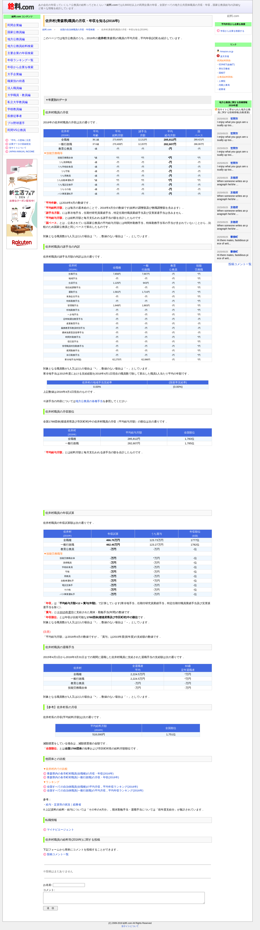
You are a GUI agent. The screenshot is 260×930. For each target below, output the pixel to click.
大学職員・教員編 (19, 95)
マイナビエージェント (60, 829)
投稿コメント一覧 (58, 854)
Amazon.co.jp (226, 51)
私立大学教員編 (17, 102)
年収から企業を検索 (20, 67)
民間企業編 (14, 25)
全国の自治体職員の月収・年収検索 (77, 29)
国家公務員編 (16, 32)
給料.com (46, 29)
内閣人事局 (224, 85)
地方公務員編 (16, 39)
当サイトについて (17, 148)
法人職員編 (14, 88)
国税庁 (222, 73)
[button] (127, 100)
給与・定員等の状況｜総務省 (63, 804)
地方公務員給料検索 (20, 46)
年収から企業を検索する (232, 31)
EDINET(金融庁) (227, 64)
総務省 (222, 89)
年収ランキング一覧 (20, 60)
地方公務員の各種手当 (89, 401)
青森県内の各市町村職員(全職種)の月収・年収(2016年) (80, 773)
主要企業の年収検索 (20, 53)
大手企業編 (14, 74)
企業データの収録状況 (20, 144)
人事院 (222, 81)
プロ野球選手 (16, 123)
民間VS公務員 (16, 130)
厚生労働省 (224, 68)
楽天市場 (224, 56)
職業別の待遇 (16, 81)
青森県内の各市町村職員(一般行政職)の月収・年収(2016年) (83, 777)
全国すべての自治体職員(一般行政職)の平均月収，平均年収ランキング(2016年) (95, 790)
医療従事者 (14, 116)
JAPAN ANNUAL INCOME (21, 151)
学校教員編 (14, 109)
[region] (128, 67)
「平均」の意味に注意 (20, 140)
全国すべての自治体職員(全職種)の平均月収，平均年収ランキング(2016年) (92, 786)
